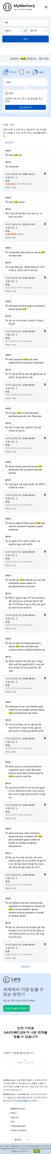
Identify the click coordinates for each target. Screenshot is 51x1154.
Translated (19, 1101)
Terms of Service (18, 1130)
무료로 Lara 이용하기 (16, 1008)
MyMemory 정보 (18, 1108)
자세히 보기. (24, 1151)
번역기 (13, 1113)
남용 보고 (15, 1117)
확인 (37, 1151)
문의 (13, 1121)
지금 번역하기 (25, 107)
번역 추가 (9, 142)
